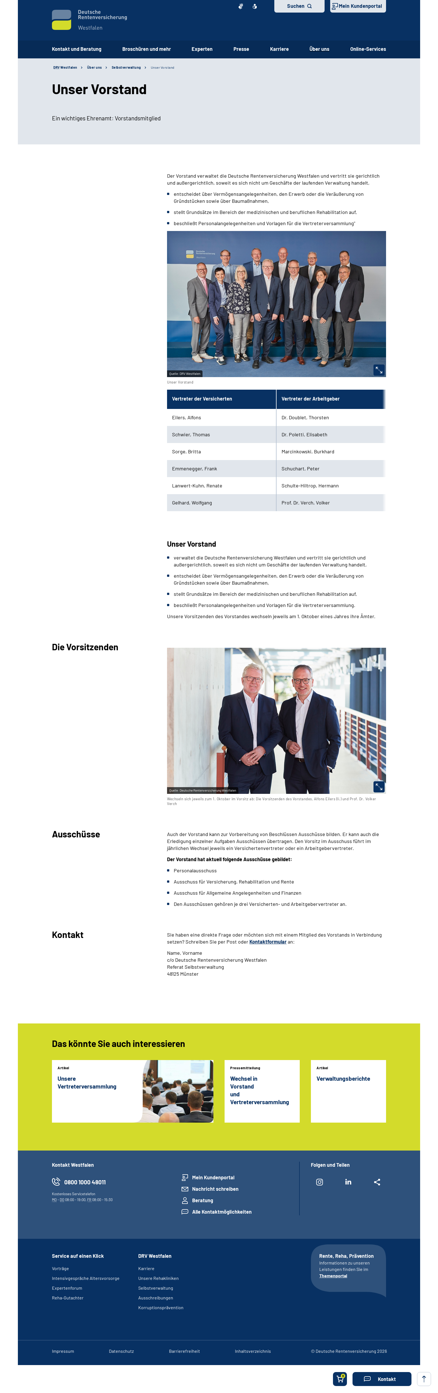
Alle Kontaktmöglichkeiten (222, 1212)
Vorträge (60, 1268)
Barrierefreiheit (184, 1351)
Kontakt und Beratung (76, 49)
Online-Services (368, 49)
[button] (382, 1379)
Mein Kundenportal (360, 6)
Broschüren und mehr (146, 49)
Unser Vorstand (163, 67)
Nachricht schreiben (215, 1189)
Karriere (279, 49)
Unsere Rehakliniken (158, 1278)
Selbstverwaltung (126, 67)
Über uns (319, 49)
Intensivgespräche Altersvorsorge (86, 1278)
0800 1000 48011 (85, 1181)
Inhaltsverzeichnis (253, 1351)
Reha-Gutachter (68, 1297)
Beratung (202, 1200)
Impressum (63, 1351)
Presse (241, 49)
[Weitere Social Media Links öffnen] (377, 1184)
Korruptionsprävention (161, 1307)
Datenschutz (121, 1351)
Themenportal (333, 1275)
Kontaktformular (268, 942)
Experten (202, 49)
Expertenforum (67, 1287)
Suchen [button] (295, 6)
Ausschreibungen (155, 1297)
